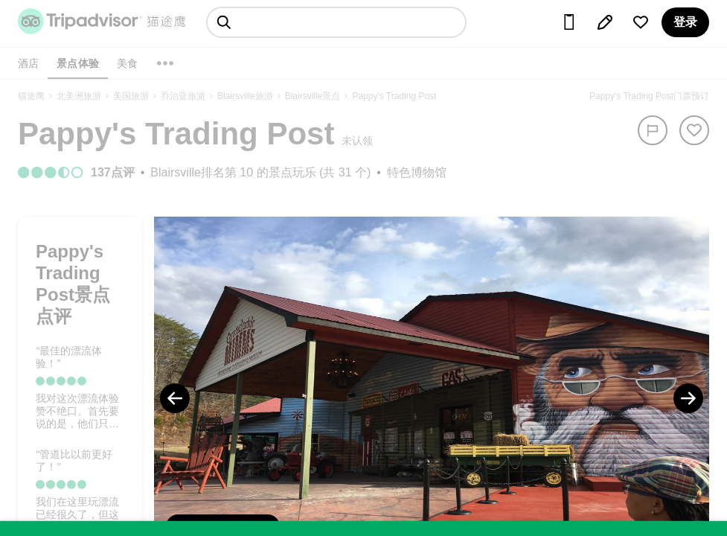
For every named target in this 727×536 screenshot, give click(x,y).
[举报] (652, 130)
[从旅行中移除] (694, 130)
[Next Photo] (688, 398)
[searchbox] (336, 22)
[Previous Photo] (175, 398)
